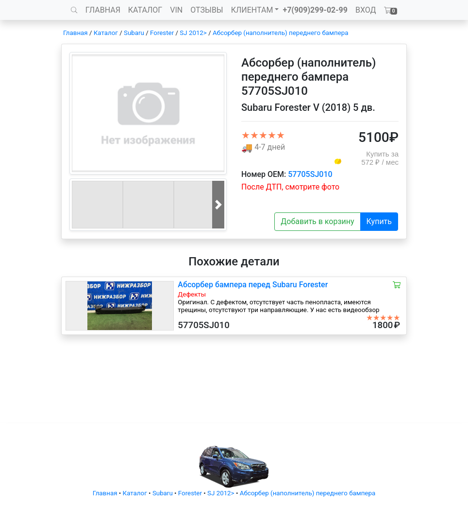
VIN (176, 10)
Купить (379, 221)
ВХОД (365, 10)
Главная (75, 32)
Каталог (106, 32)
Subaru (134, 32)
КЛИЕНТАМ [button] (252, 10)
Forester (162, 32)
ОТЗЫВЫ (206, 10)
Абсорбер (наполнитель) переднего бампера (280, 32)
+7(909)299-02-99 (315, 10)
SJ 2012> (193, 32)
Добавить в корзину (317, 221)
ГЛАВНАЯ (102, 10)
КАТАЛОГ (145, 10)
